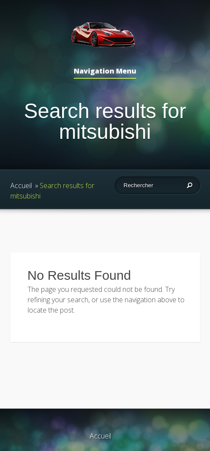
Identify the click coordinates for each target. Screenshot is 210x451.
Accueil (21, 185)
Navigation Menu (105, 71)
